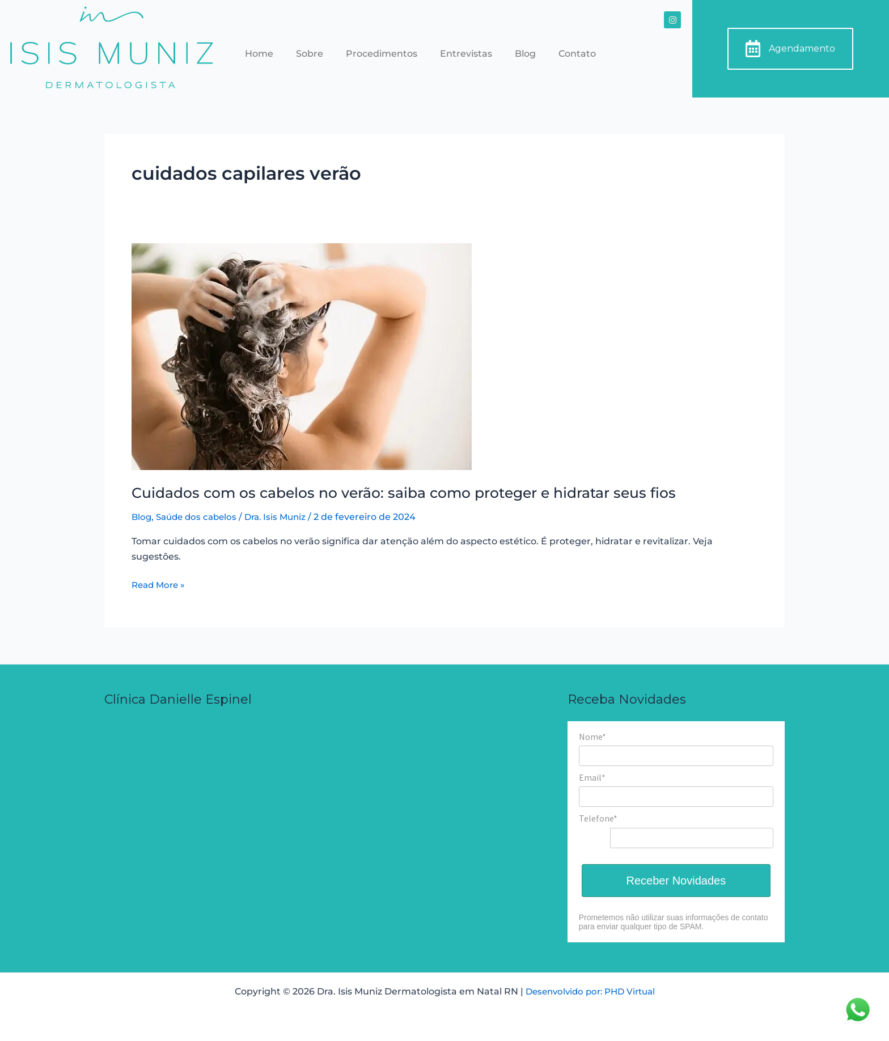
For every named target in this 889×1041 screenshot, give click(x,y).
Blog (525, 53)
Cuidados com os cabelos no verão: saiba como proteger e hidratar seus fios (417, 493)
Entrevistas (466, 53)
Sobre (309, 53)
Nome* (592, 736)
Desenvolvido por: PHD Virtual (589, 991)
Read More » (160, 584)
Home (259, 53)
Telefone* (598, 818)
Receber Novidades (676, 880)
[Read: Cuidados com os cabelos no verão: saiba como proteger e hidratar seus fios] (302, 355)
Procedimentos (381, 53)
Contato (577, 53)
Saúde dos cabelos (200, 516)
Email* (592, 777)
